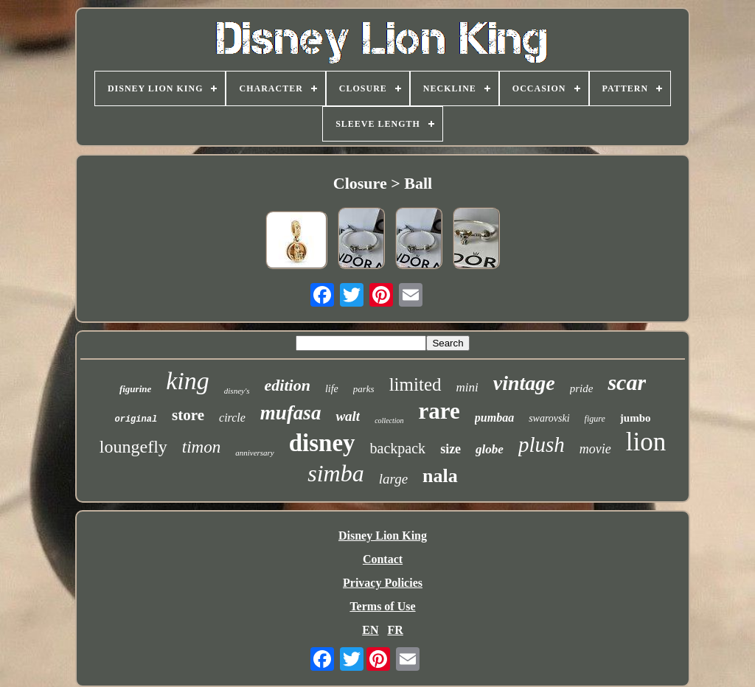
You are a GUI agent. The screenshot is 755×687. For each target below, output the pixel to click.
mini (467, 387)
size (450, 449)
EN (370, 630)
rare (439, 411)
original (135, 419)
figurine (135, 388)
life (331, 388)
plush (541, 444)
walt (347, 416)
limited (415, 384)
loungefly (133, 446)
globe (490, 449)
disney (322, 443)
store (188, 415)
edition (287, 385)
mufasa (290, 413)
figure (595, 419)
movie (595, 449)
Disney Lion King (382, 535)
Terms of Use (382, 606)
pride (582, 388)
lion (646, 442)
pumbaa (494, 417)
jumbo (635, 418)
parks (364, 388)
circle (232, 417)
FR (395, 630)
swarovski (549, 418)
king (187, 380)
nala (440, 476)
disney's (237, 390)
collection (389, 420)
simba (335, 473)
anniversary (254, 452)
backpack (398, 448)
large (393, 479)
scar (627, 382)
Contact (383, 559)
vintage (524, 383)
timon (201, 447)
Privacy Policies (382, 582)
